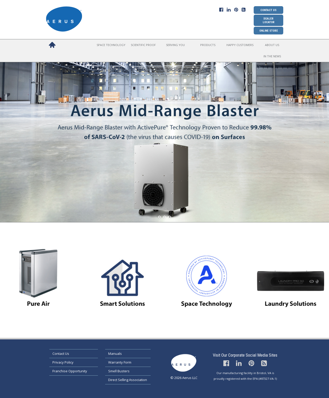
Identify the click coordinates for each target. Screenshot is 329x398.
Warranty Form (119, 362)
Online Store (268, 30)
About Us (272, 45)
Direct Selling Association (127, 379)
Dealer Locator (269, 20)
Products (207, 45)
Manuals (115, 353)
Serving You (175, 45)
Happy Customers (239, 45)
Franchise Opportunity (69, 371)
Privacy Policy (63, 362)
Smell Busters (119, 371)
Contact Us (268, 10)
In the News (272, 56)
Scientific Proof (143, 45)
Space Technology (111, 45)
